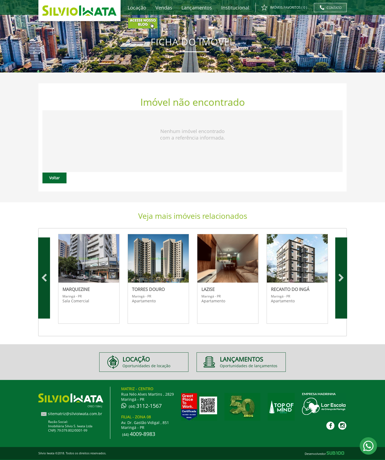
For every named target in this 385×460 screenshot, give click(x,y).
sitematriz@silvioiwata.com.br (75, 413)
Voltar (54, 177)
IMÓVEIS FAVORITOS (284, 7)
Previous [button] (44, 278)
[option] (89, 278)
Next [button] (341, 278)
